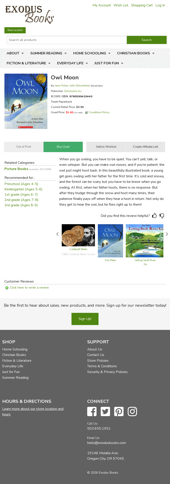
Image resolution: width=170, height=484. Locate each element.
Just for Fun (107, 63)
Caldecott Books (78, 249)
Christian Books (133, 53)
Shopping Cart (142, 5)
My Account (102, 5)
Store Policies (98, 360)
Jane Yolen (61, 85)
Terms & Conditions (102, 366)
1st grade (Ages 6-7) (21, 194)
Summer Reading (46, 53)
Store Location (15, 30)
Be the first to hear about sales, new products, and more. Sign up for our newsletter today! (85, 305)
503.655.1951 (99, 428)
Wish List (121, 5)
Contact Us (95, 354)
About (13, 53)
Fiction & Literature (26, 63)
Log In (160, 5)
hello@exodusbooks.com (106, 442)
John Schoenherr (80, 85)
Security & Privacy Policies (107, 371)
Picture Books (27, 168)
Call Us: (92, 423)
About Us (94, 349)
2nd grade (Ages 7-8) (21, 199)
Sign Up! (85, 318)
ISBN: (77, 96)
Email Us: (93, 438)
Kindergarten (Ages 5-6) (23, 189)
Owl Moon (110, 260)
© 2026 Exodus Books (102, 473)
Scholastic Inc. (73, 91)
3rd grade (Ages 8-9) (21, 205)
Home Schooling (89, 53)
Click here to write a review (29, 287)
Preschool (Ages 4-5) (21, 184)
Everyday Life (70, 63)
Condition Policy (99, 112)
